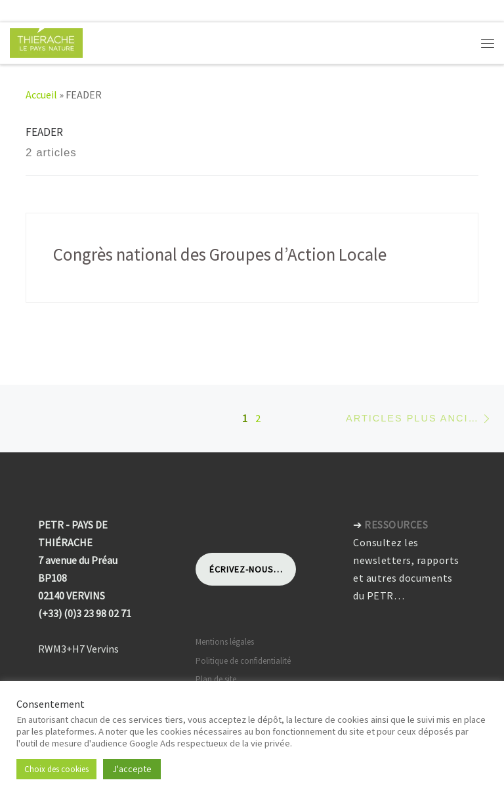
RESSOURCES (396, 524)
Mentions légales (225, 641)
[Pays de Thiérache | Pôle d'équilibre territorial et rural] (46, 41)
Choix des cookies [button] (56, 769)
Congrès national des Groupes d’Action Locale (220, 254)
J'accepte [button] (132, 769)
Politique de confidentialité (243, 660)
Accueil (41, 94)
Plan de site (216, 679)
